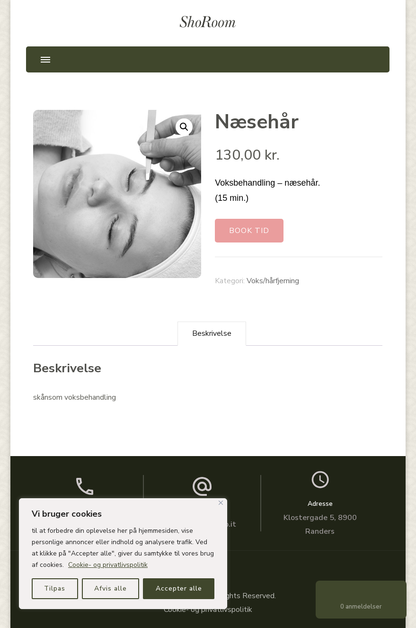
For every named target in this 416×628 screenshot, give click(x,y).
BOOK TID (249, 230)
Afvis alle (110, 588)
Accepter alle (179, 588)
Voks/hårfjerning (273, 281)
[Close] (221, 503)
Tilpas (54, 588)
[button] (184, 126)
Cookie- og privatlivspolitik (108, 564)
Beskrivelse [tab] (211, 333)
